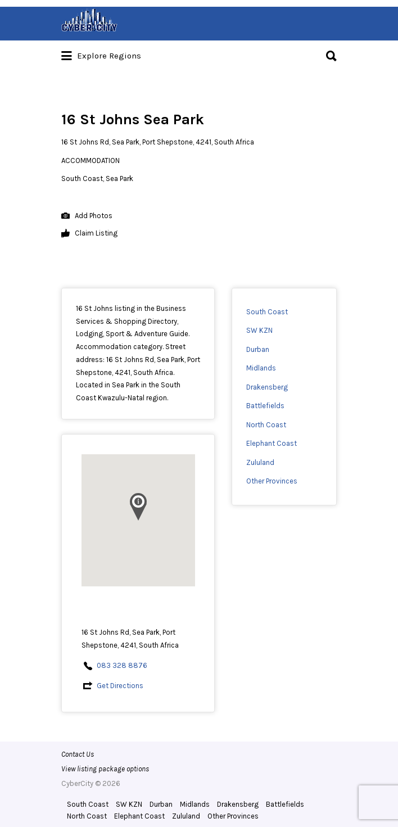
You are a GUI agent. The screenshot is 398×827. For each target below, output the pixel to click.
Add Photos (86, 216)
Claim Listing (89, 233)
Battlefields (265, 405)
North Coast (266, 425)
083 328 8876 (122, 665)
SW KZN (259, 330)
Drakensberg (267, 387)
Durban (257, 349)
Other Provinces (271, 481)
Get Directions (120, 685)
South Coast (267, 312)
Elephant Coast (271, 443)
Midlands (261, 368)
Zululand (260, 462)
